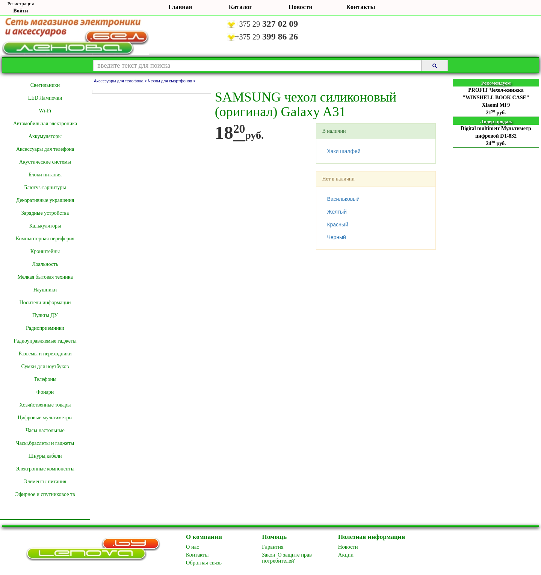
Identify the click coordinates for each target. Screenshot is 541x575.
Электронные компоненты (45, 469)
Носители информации (45, 302)
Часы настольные (45, 430)
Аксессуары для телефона (45, 149)
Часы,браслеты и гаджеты (45, 443)
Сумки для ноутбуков (45, 366)
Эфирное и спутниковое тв (45, 494)
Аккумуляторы (45, 136)
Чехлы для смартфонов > (172, 81)
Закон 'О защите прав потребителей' (287, 558)
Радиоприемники (45, 328)
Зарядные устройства (45, 213)
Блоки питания (45, 175)
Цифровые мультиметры (45, 417)
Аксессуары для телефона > (121, 81)
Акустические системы (45, 162)
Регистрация (21, 3)
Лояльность (45, 264)
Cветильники (45, 85)
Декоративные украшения (45, 200)
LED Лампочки (45, 98)
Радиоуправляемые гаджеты (45, 341)
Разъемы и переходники (45, 354)
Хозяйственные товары (45, 405)
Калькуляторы (45, 226)
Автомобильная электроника (45, 123)
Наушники (45, 290)
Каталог (240, 7)
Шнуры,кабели (45, 456)
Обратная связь (204, 563)
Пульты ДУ (45, 315)
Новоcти (348, 547)
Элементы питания (45, 481)
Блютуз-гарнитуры (45, 187)
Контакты (360, 7)
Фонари (45, 392)
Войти (20, 11)
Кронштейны (45, 251)
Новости (301, 7)
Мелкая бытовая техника (45, 277)
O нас (192, 547)
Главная (180, 7)
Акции (346, 555)
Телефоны (45, 379)
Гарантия (272, 547)
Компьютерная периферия (45, 238)
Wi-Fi (45, 111)
